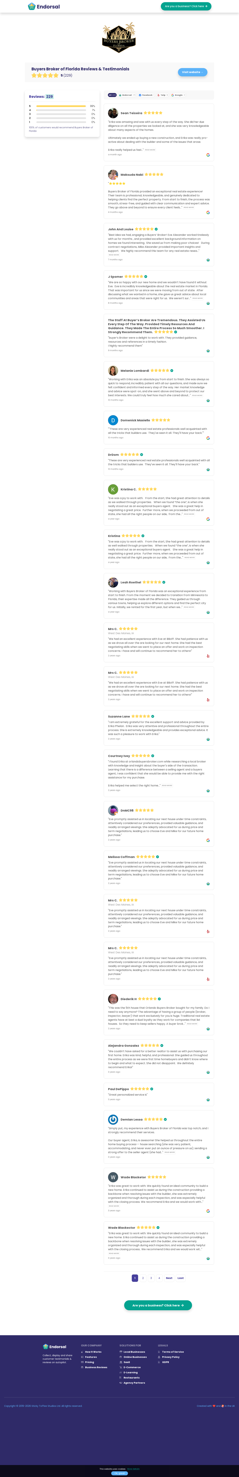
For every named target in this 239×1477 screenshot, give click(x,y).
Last (181, 1278)
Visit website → (192, 72)
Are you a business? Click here (186, 6)
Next (169, 1278)
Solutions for (130, 1345)
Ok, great (120, 1473)
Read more (150, 150)
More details (133, 1469)
